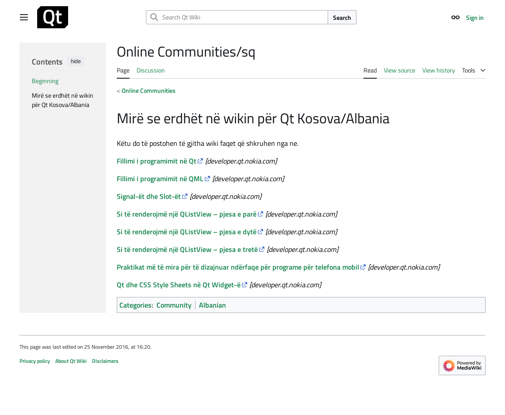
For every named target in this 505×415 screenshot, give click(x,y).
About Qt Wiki (71, 361)
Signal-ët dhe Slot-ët (149, 196)
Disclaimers (105, 361)
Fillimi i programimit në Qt (156, 161)
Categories (135, 305)
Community (174, 305)
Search (342, 17)
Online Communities (149, 90)
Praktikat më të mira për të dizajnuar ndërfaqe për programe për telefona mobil (238, 267)
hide (76, 61)
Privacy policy (34, 361)
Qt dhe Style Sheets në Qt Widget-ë (179, 284)
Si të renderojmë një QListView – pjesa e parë (186, 214)
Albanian (212, 305)
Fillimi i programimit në (160, 178)
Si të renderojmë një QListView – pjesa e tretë (187, 249)
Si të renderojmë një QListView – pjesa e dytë (186, 231)
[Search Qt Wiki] (237, 17)
